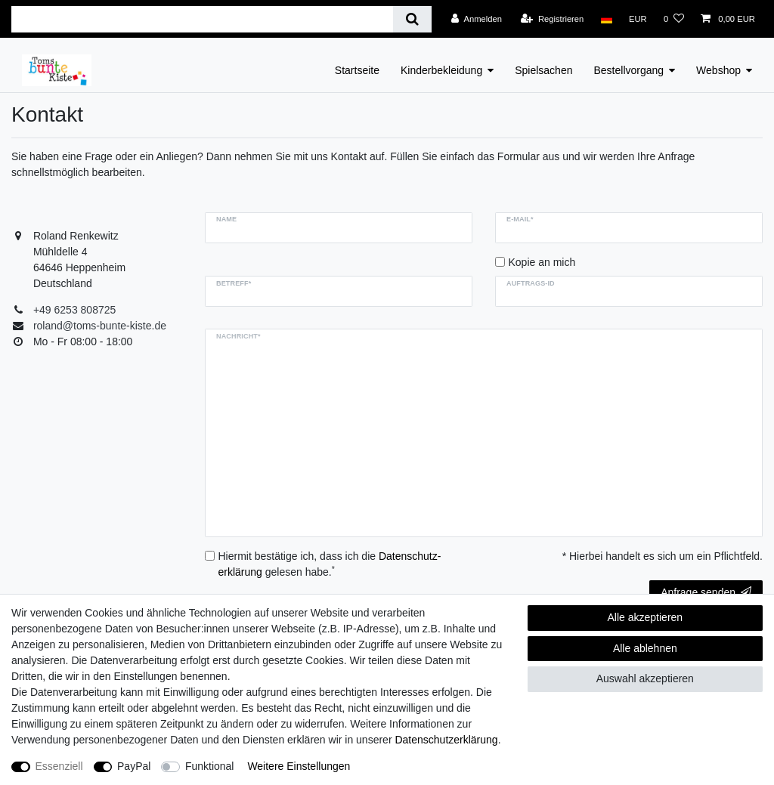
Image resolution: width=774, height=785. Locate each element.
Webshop (718, 70)
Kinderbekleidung (441, 70)
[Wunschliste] (673, 19)
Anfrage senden (706, 592)
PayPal (133, 766)
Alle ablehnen (645, 648)
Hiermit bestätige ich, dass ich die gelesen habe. (329, 564)
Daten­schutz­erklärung (446, 740)
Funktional (209, 766)
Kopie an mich (542, 262)
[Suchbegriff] (202, 19)
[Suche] (412, 19)
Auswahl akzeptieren (645, 678)
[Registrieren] (552, 19)
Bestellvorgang (628, 70)
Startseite (357, 70)
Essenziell (59, 766)
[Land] (606, 19)
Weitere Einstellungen (298, 766)
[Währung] (638, 19)
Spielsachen (543, 70)
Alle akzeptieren (645, 617)
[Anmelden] (476, 19)
